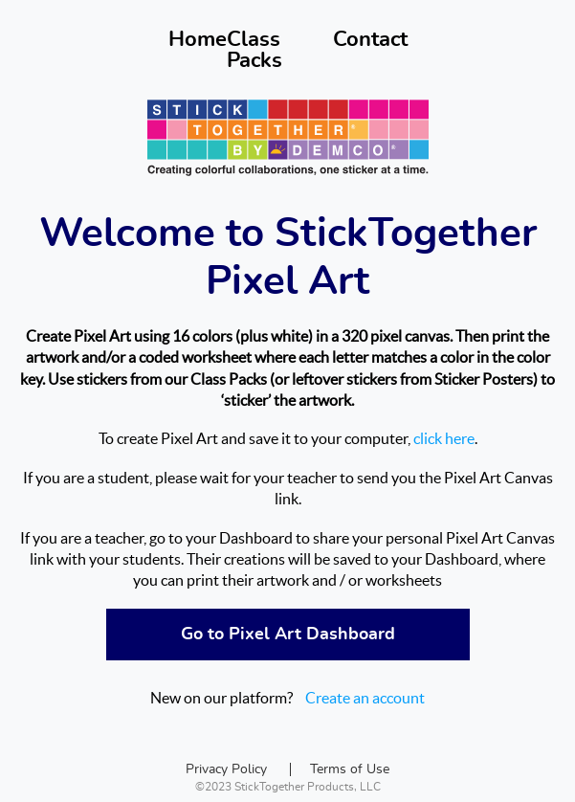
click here (444, 438)
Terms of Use (349, 769)
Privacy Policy (226, 769)
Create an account (365, 697)
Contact (370, 39)
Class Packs (254, 50)
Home (197, 39)
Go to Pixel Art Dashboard (288, 634)
